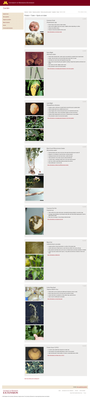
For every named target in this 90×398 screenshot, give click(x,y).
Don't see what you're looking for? (31, 378)
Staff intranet (82, 390)
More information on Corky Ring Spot (54, 298)
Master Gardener (6, 22)
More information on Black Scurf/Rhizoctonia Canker (57, 165)
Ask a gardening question (82, 387)
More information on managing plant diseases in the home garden (60, 68)
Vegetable (54, 11)
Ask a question (6, 16)
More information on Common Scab (54, 31)
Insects (4, 25)
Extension (26, 11)
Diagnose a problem (7, 19)
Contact (76, 390)
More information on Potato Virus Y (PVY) (55, 355)
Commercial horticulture (8, 28)
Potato (58, 11)
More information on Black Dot (53, 254)
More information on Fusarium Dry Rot (55, 219)
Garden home (5, 13)
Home (59, 390)
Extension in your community (68, 390)
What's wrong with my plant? (46, 11)
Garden (6, 8)
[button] (79, 12)
